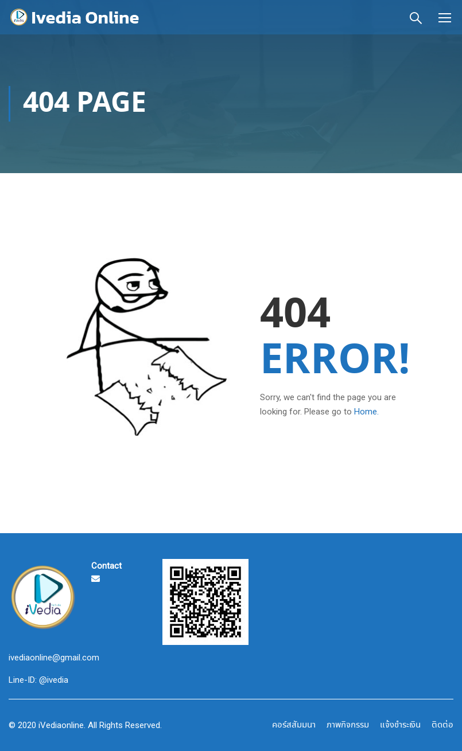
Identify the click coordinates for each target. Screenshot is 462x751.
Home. (366, 411)
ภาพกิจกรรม (348, 725)
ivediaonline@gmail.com (54, 657)
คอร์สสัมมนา (294, 725)
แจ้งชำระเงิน (400, 725)
